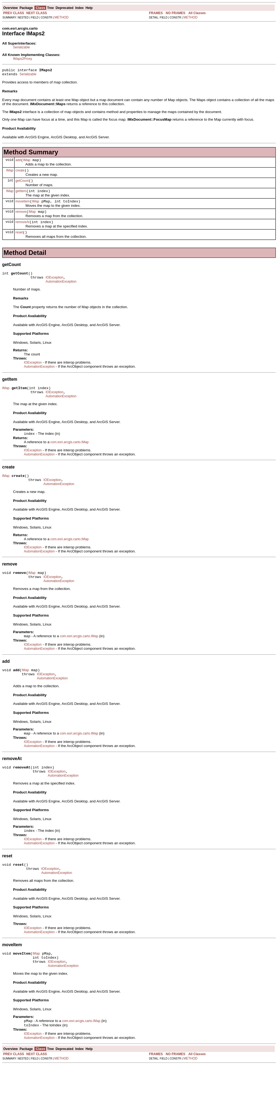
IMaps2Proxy (22, 59)
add (18, 162)
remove (20, 218)
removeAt (22, 229)
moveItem (22, 207)
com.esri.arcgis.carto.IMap (69, 456)
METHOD (62, 17)
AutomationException (61, 292)
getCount (22, 185)
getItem (20, 196)
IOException (54, 287)
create (19, 174)
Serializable (21, 47)
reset (19, 240)
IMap (26, 162)
